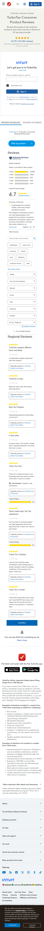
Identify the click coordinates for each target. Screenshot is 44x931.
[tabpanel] (22, 375)
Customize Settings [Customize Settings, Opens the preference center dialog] (32, 925)
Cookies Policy (21, 910)
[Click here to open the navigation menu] (3, 4)
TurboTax (13, 132)
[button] (22, 143)
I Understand (12, 925)
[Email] (22, 79)
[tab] (11, 122)
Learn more (22, 70)
